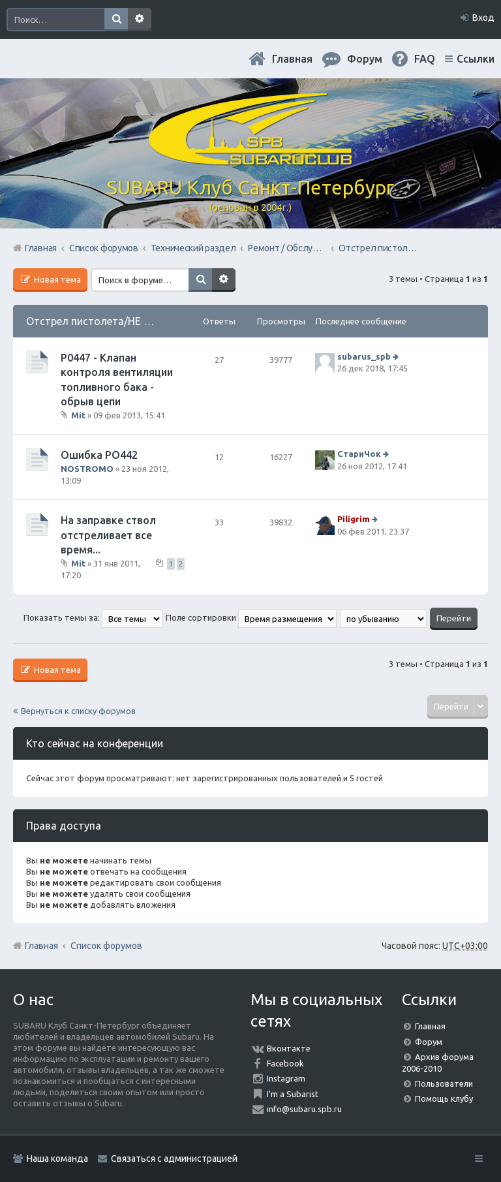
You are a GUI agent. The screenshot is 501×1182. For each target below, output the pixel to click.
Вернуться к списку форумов (78, 710)
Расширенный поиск (139, 19)
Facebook (285, 1063)
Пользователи (444, 1083)
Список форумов (106, 946)
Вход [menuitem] (483, 17)
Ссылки (475, 59)
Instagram (286, 1078)
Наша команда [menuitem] (57, 1158)
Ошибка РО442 (99, 455)
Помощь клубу (444, 1098)
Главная (292, 59)
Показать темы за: (92, 617)
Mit (78, 415)
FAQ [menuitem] (424, 59)
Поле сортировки (251, 617)
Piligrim (353, 518)
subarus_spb (364, 356)
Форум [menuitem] (364, 59)
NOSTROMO (87, 468)
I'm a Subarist (292, 1093)
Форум (428, 1041)
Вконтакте (289, 1048)
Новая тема (56, 279)
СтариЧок (359, 454)
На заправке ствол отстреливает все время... (108, 534)
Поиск (116, 19)
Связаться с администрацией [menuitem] (174, 1158)
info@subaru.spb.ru (304, 1108)
